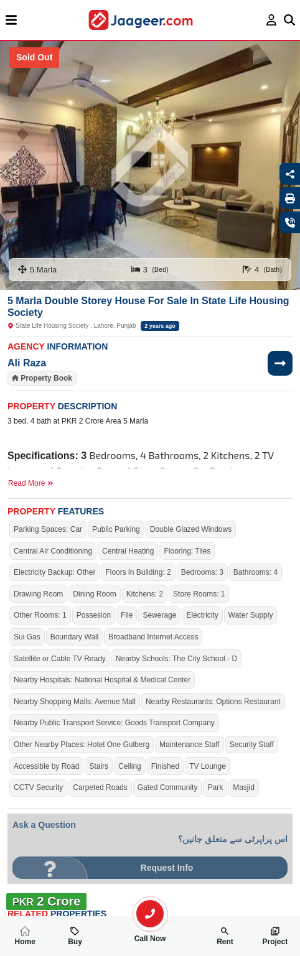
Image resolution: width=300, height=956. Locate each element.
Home (24, 936)
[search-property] (150, 913)
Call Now (150, 933)
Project (275, 936)
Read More (31, 483)
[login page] (271, 20)
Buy (75, 936)
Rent (225, 936)
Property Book (46, 378)
